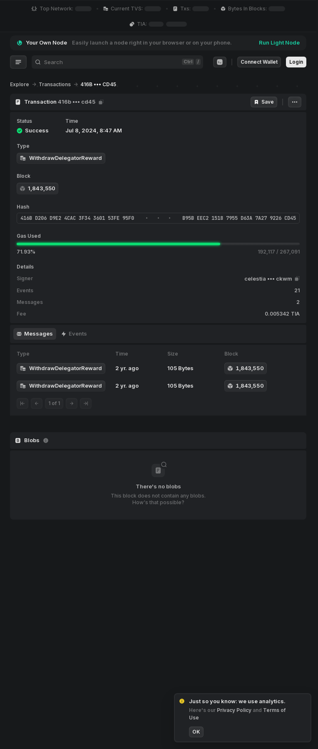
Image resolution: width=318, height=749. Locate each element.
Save (264, 102)
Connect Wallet (259, 62)
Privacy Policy (235, 710)
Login (296, 62)
